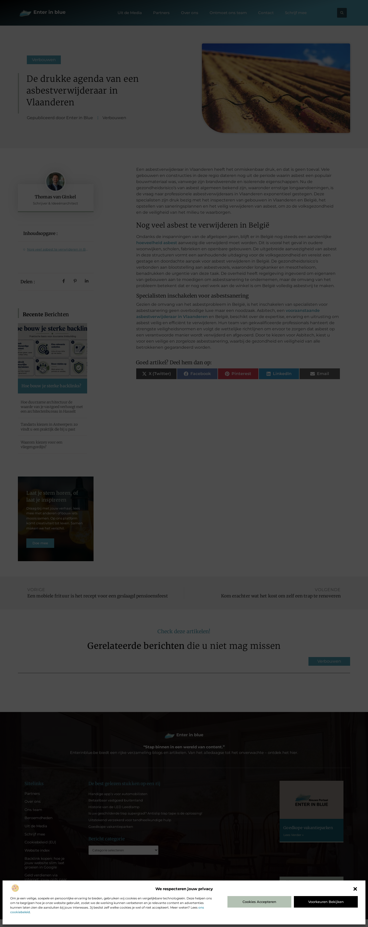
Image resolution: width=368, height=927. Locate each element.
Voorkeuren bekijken (326, 902)
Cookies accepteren (259, 902)
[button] (355, 888)
